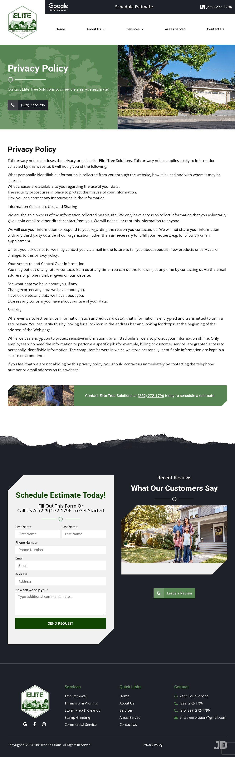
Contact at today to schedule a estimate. (150, 395)
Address (21, 574)
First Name (23, 527)
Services (134, 29)
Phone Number (26, 543)
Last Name (69, 527)
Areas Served (175, 29)
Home (60, 29)
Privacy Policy (152, 745)
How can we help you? (31, 590)
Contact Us (215, 29)
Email (19, 558)
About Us (95, 29)
